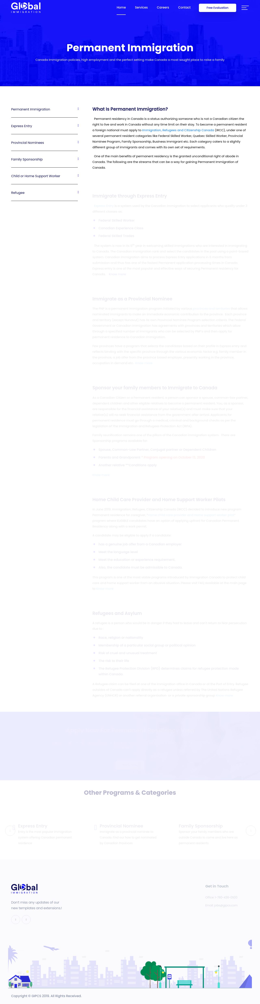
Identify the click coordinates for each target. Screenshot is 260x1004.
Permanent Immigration (44, 109)
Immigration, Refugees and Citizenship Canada (178, 130)
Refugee (44, 192)
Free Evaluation (218, 8)
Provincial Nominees (44, 142)
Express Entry (44, 126)
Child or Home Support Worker (44, 176)
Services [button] (141, 7)
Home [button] (121, 7)
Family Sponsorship (44, 159)
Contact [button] (184, 7)
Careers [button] (163, 7)
